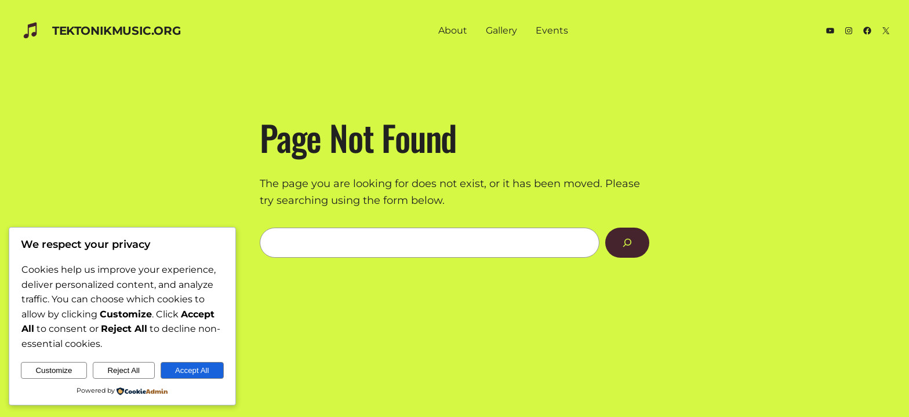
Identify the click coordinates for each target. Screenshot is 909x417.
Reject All (123, 370)
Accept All (192, 370)
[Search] (627, 243)
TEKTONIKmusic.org (116, 31)
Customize (53, 370)
